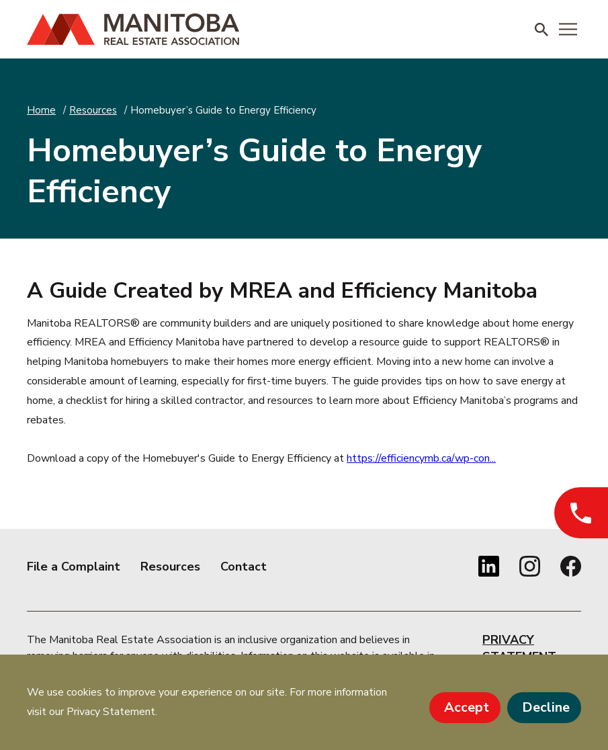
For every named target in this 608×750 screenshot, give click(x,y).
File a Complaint (73, 566)
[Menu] (568, 29)
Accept (466, 707)
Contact (243, 566)
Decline (546, 707)
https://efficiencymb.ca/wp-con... (421, 458)
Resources (93, 110)
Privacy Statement (519, 648)
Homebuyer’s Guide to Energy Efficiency (223, 110)
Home (41, 110)
